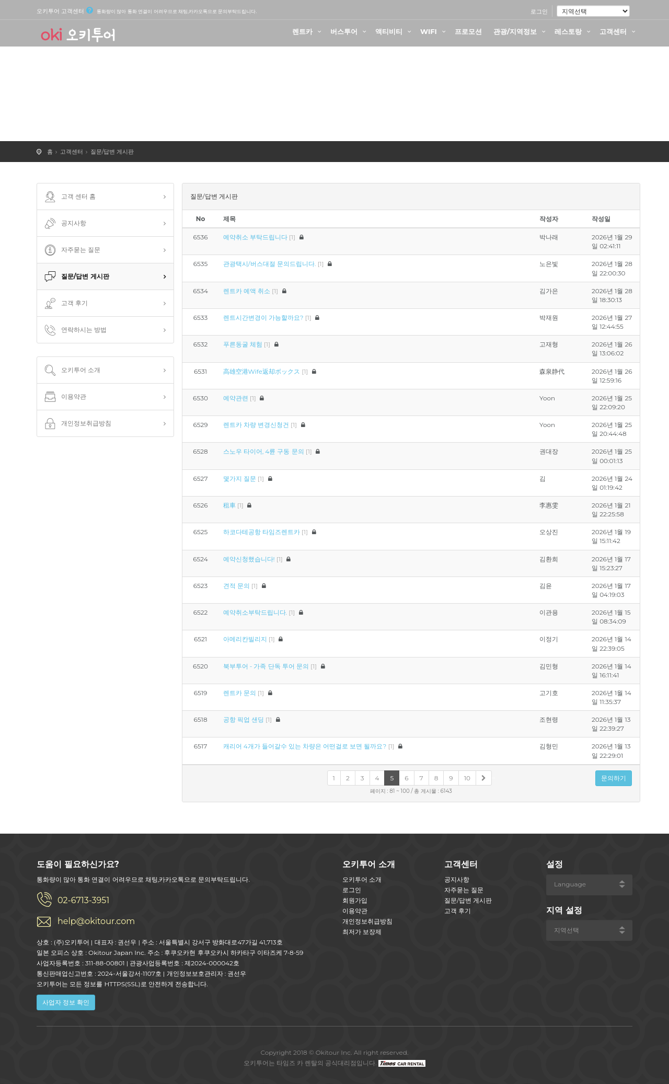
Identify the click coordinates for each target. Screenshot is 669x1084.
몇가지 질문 (239, 478)
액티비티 (394, 31)
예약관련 (235, 398)
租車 (229, 505)
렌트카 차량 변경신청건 (256, 425)
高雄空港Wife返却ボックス (262, 371)
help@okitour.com (96, 921)
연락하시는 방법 (74, 330)
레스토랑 (574, 31)
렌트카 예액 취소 (246, 291)
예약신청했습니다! (249, 559)
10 (467, 778)
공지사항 (64, 223)
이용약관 (64, 397)
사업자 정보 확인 (65, 1002)
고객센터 (618, 31)
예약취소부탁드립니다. (255, 612)
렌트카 (308, 31)
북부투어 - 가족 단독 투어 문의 (266, 666)
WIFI (434, 31)
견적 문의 (236, 586)
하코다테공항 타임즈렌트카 (261, 532)
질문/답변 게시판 (112, 151)
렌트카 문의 (239, 693)
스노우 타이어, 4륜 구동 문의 (263, 451)
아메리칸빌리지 (245, 639)
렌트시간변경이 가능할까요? (263, 317)
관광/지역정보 (520, 31)
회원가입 (354, 900)
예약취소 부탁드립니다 (255, 237)
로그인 (539, 11)
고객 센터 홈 (69, 197)
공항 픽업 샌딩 (243, 719)
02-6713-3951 (83, 900)
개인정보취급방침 (76, 424)
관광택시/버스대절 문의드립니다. (269, 264)
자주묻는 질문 (71, 250)
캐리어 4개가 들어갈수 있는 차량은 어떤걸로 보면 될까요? (305, 746)
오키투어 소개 (71, 370)
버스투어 (349, 31)
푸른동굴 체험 (242, 344)
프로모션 (468, 31)
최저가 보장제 (362, 932)
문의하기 (613, 778)
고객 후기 (65, 303)
